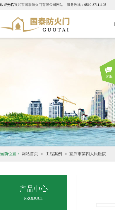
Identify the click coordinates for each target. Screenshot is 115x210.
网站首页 (30, 154)
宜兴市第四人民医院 (87, 154)
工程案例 (54, 154)
